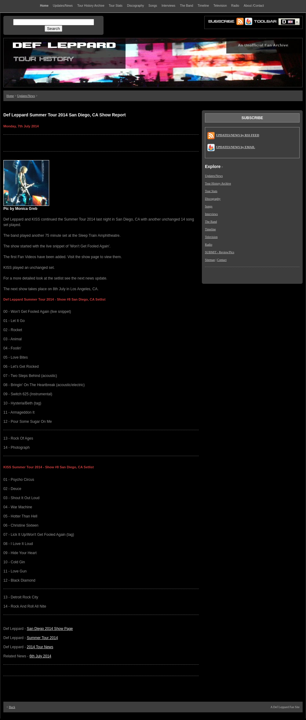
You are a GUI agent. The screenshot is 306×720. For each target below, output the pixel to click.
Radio (208, 244)
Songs (208, 206)
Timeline (210, 229)
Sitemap (210, 259)
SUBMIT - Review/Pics (219, 252)
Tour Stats (211, 191)
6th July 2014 (40, 656)
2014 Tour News (40, 647)
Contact (222, 259)
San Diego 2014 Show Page (50, 629)
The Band (211, 221)
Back (12, 707)
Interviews (211, 214)
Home (10, 95)
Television (211, 237)
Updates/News (26, 95)
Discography (212, 198)
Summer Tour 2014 (42, 638)
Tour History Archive (218, 183)
